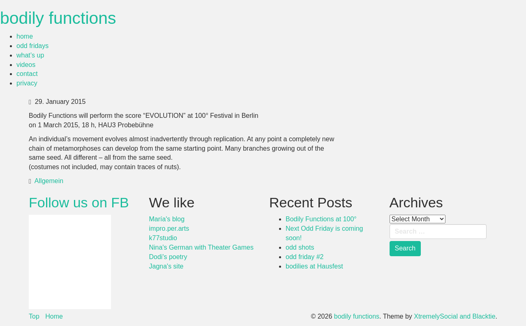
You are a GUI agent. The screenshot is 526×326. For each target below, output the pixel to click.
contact (27, 73)
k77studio (163, 237)
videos (25, 64)
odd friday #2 (305, 256)
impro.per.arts (169, 228)
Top (34, 316)
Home (54, 316)
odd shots (300, 247)
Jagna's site (166, 266)
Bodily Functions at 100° (321, 219)
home (24, 36)
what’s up (30, 55)
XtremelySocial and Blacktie (454, 316)
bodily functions (58, 18)
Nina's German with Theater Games (201, 247)
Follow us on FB (79, 202)
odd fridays (32, 45)
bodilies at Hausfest (314, 266)
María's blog (167, 219)
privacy (26, 83)
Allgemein (49, 180)
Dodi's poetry (168, 256)
